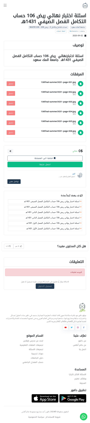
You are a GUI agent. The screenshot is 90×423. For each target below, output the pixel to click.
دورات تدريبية (37, 353)
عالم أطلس (25, 411)
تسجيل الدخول (45, 286)
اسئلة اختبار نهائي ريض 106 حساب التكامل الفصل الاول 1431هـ (53, 223)
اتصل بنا (82, 349)
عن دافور (82, 341)
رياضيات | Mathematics (77, 31)
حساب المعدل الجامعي (32, 362)
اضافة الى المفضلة (45, 158)
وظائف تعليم (80, 379)
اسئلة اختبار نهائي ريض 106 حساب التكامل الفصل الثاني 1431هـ (53, 212)
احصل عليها (45, 164)
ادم (74, 174)
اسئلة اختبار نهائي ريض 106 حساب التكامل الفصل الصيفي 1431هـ (52, 201)
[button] (10, 151)
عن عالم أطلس (79, 345)
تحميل (10, 83)
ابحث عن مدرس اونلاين (33, 341)
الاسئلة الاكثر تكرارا (77, 374)
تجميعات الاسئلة (36, 349)
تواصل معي (14, 181)
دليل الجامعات (37, 358)
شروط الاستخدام (53, 417)
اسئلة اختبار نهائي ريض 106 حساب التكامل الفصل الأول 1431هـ (53, 228)
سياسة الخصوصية (36, 417)
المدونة (83, 383)
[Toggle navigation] (5, 5)
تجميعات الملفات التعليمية (31, 345)
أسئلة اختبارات (60, 31)
